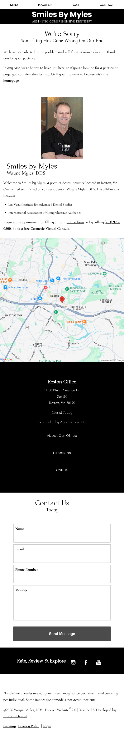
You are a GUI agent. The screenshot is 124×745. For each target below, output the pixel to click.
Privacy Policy (29, 726)
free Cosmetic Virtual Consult (54, 228)
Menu (14, 5)
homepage (24, 80)
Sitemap (9, 726)
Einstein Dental (15, 716)
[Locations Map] (62, 299)
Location (45, 5)
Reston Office (62, 382)
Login (46, 726)
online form (79, 222)
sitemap (61, 74)
